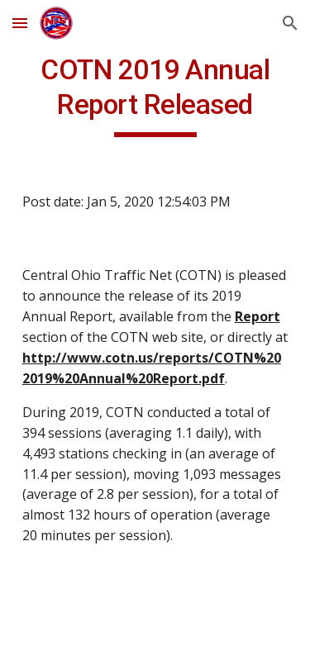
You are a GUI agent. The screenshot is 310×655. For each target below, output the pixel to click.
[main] (155, 95)
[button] (20, 22)
